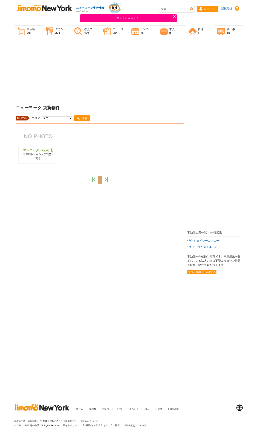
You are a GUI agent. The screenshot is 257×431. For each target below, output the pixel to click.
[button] (207, 9)
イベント (134, 408)
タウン (119, 408)
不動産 (158, 408)
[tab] (28, 32)
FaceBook (173, 408)
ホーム (79, 408)
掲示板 (92, 408)
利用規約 (88, 425)
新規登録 (226, 8)
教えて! (106, 408)
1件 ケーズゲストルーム (202, 247)
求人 (147, 408)
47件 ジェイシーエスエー (203, 240)
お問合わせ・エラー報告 (106, 425)
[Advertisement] (128, 70)
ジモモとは (129, 425)
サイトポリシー (71, 425)
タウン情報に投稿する (202, 272)
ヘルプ (142, 425)
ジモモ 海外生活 (31, 425)
